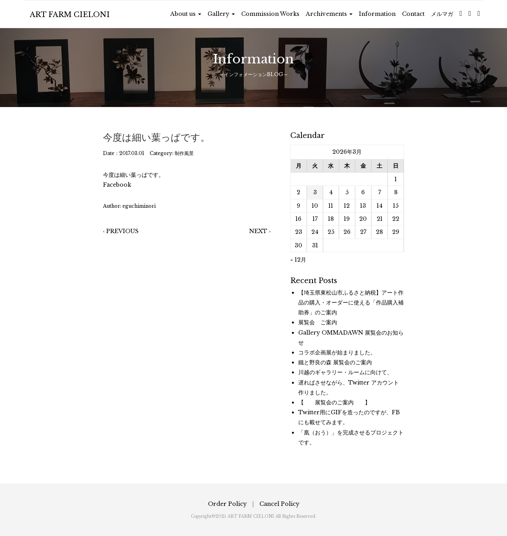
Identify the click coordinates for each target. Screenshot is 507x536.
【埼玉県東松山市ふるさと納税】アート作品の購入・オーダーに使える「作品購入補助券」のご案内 (351, 302)
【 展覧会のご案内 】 (334, 402)
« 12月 (298, 259)
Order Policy (227, 503)
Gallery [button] (221, 13)
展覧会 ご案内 (317, 322)
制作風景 (184, 153)
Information (377, 13)
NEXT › (260, 231)
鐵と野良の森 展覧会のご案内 (335, 362)
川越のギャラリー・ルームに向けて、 (345, 372)
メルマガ (442, 13)
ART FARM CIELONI (70, 14)
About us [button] (185, 13)
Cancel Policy (279, 503)
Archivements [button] (329, 13)
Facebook (117, 184)
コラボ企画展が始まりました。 (337, 352)
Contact (413, 13)
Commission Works (270, 13)
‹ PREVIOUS (121, 231)
